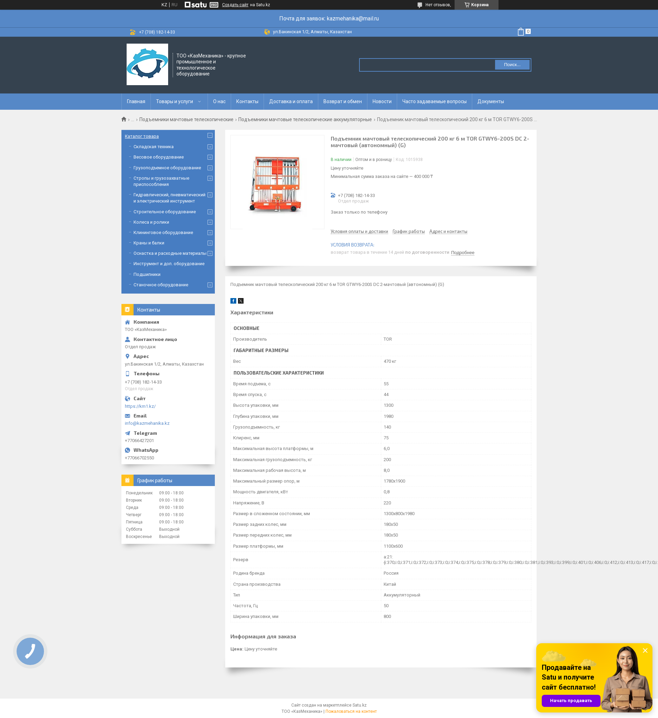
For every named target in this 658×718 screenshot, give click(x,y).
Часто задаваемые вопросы (434, 101)
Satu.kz (360, 705)
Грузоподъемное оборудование (167, 167)
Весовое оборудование (159, 157)
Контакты (247, 101)
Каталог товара (142, 136)
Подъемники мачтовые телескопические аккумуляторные (305, 119)
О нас (219, 101)
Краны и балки (149, 242)
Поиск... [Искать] (512, 64)
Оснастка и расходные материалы (170, 253)
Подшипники (147, 274)
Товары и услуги (174, 101)
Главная (136, 101)
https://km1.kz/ (140, 406)
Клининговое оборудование (163, 232)
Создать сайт (235, 4)
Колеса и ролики (151, 222)
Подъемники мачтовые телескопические (186, 119)
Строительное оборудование (165, 211)
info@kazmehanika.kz (147, 423)
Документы (490, 101)
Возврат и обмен (342, 101)
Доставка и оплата (291, 101)
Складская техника (154, 146)
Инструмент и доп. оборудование (169, 263)
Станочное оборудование (161, 284)
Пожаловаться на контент (351, 711)
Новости (382, 101)
